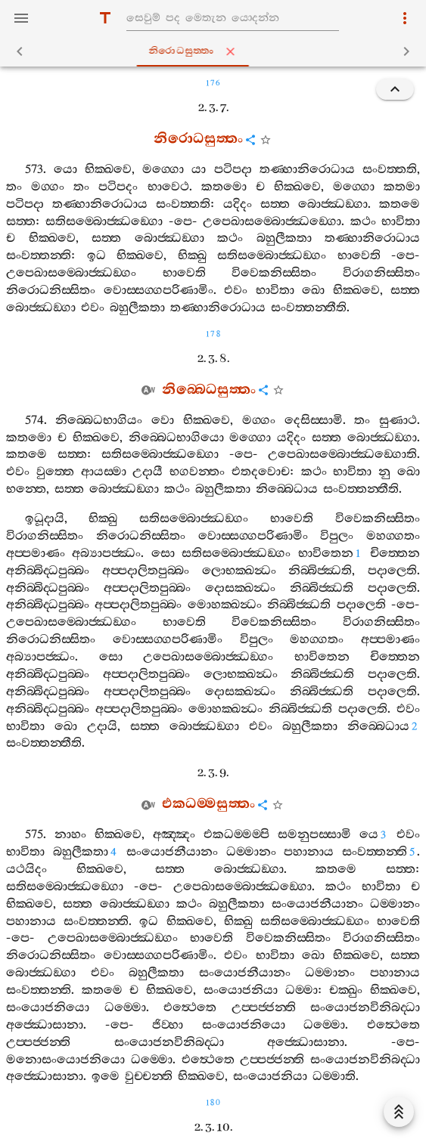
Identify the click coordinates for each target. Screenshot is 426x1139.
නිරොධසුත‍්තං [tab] (216, 51)
